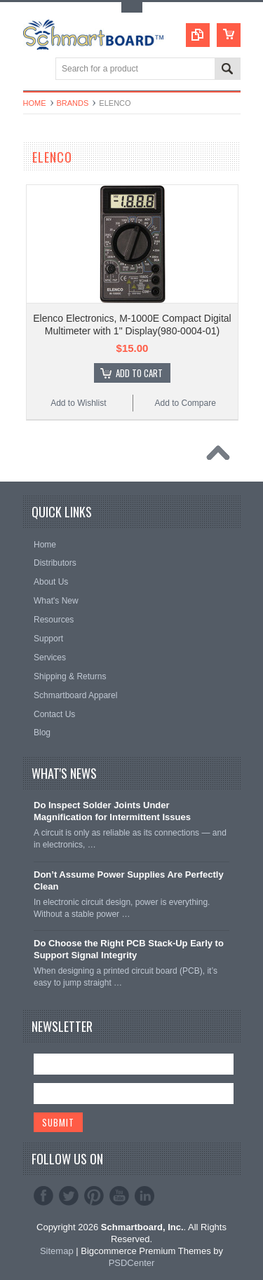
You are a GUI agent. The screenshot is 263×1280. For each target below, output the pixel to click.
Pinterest (94, 1196)
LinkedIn (144, 1196)
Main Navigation (35, 69)
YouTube (119, 1196)
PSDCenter (132, 1263)
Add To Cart (139, 373)
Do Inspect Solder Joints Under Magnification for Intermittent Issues (112, 811)
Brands (73, 103)
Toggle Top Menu (131, 7)
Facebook (43, 1196)
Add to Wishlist (78, 403)
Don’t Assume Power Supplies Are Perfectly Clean (129, 880)
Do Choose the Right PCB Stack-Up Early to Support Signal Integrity (129, 949)
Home (34, 103)
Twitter (69, 1196)
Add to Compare (184, 403)
